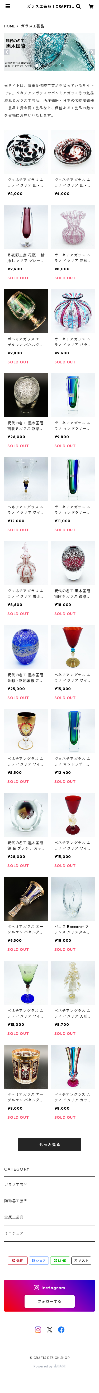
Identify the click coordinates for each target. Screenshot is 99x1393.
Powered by (49, 1366)
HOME (9, 26)
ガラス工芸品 (16, 1184)
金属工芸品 (14, 1217)
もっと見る (49, 1144)
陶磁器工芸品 (16, 1201)
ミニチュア (14, 1233)
